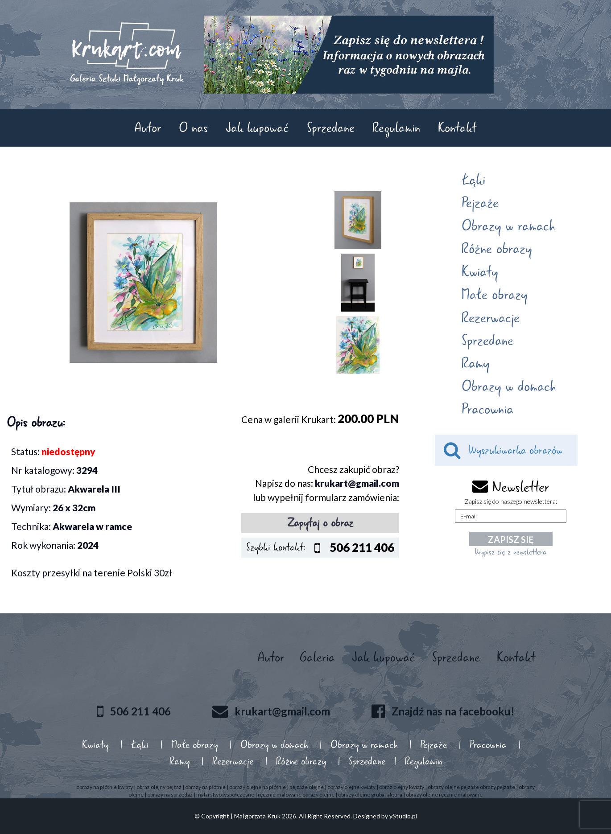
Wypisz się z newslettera (510, 552)
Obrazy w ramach (508, 226)
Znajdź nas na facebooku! (453, 710)
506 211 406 (140, 710)
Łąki (473, 180)
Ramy (475, 363)
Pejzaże (480, 203)
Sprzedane (331, 127)
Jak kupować (257, 127)
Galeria (317, 657)
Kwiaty (480, 272)
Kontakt (457, 127)
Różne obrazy (497, 248)
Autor (148, 127)
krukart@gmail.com (357, 483)
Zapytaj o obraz (320, 523)
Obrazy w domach (509, 386)
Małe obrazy (494, 294)
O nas (193, 127)
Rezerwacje (491, 318)
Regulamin (396, 127)
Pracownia (487, 409)
